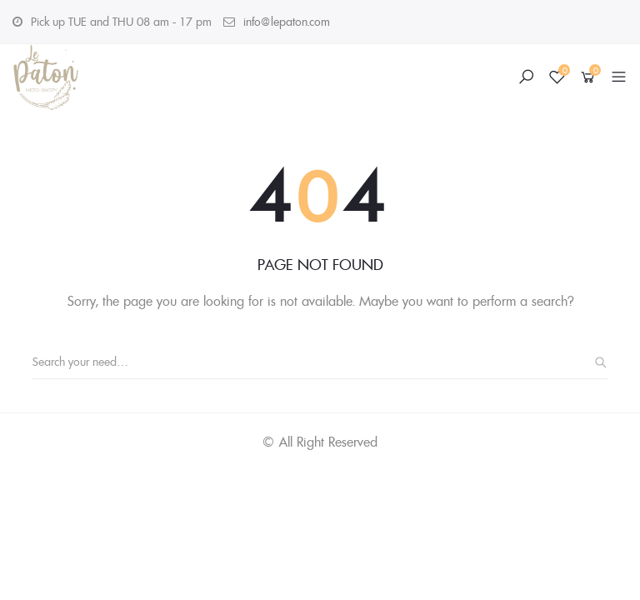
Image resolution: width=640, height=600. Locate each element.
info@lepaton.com (286, 21)
